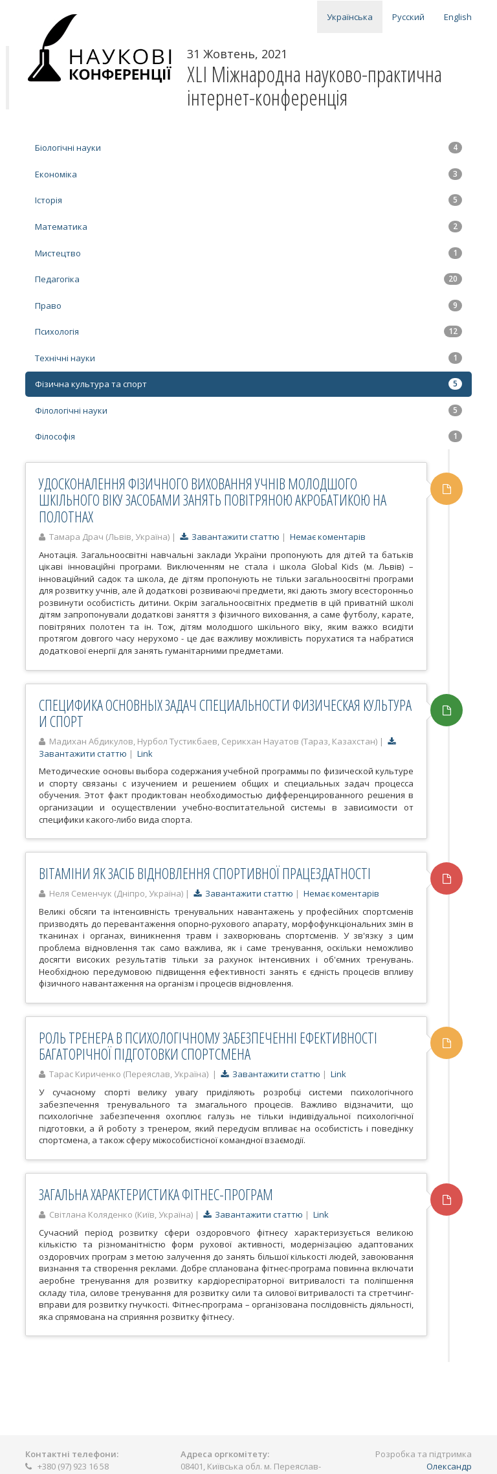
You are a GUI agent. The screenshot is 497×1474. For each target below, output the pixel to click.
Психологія (248, 331)
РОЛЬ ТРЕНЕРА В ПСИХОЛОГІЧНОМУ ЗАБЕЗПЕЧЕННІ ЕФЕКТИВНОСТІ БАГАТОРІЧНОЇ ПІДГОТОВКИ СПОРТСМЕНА (208, 1045)
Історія (248, 200)
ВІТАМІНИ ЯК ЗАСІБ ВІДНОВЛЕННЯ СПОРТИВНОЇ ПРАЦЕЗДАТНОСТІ (205, 873)
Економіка (248, 174)
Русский (408, 17)
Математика (248, 226)
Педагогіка (248, 279)
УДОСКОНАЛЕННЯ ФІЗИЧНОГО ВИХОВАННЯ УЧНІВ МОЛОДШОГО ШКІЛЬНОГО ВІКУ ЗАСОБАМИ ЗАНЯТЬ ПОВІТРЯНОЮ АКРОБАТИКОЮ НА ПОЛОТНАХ (212, 500)
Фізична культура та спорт (248, 384)
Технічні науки (248, 358)
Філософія (248, 436)
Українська (350, 17)
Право (248, 305)
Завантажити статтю (230, 536)
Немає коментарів (328, 536)
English (458, 17)
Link (145, 753)
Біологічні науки (248, 147)
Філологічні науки (248, 410)
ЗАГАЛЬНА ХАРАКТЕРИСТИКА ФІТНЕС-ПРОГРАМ (156, 1194)
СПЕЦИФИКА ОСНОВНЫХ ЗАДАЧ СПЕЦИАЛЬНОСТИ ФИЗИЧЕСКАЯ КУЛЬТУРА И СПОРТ (225, 713)
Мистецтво (248, 253)
